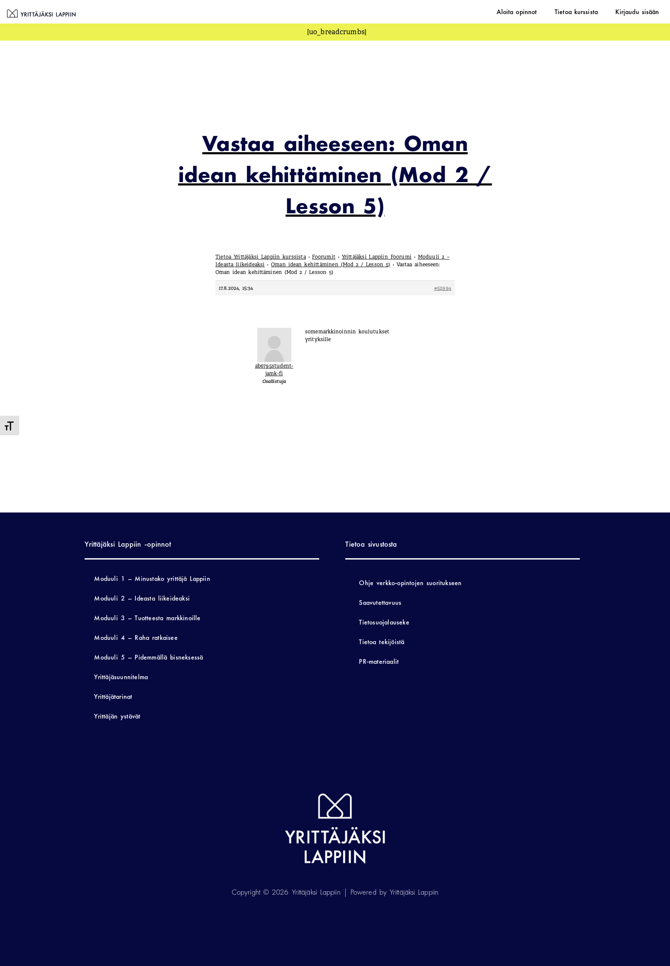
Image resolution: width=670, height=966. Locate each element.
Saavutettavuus (380, 602)
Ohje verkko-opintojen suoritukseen (410, 582)
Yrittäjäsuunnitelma (121, 676)
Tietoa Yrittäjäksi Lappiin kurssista (260, 256)
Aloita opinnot (538, 11)
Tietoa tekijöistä (381, 641)
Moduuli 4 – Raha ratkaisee (135, 637)
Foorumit (323, 256)
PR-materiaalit (379, 661)
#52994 (442, 288)
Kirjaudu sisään (642, 11)
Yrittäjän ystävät (117, 716)
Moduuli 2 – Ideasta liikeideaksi (142, 598)
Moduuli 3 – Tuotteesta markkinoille (147, 617)
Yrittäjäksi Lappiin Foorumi (377, 256)
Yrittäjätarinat (113, 696)
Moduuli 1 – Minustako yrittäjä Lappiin (152, 578)
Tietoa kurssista (589, 11)
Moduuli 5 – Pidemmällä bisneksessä (148, 657)
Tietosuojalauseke (384, 622)
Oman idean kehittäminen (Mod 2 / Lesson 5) (330, 264)
